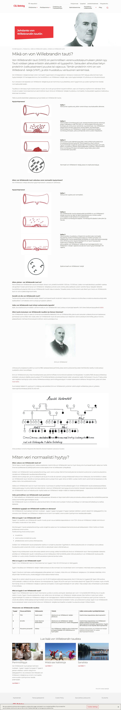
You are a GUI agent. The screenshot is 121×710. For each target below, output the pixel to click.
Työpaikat (83, 3)
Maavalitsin (33, 3)
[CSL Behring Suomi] (17, 49)
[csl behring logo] (18, 704)
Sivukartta (105, 698)
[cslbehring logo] (19, 6)
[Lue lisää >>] (27, 651)
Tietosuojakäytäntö (38, 698)
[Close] (118, 707)
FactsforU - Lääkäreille (90, 7)
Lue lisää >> (16, 683)
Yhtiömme (33, 7)
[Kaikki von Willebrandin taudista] (39, 49)
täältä (101, 307)
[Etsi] (107, 7)
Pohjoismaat (74, 3)
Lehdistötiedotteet (92, 3)
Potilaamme (45, 7)
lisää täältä (15, 381)
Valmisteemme (74, 7)
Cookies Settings (93, 707)
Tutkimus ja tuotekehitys (57, 7)
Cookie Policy (59, 698)
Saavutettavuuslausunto (82, 698)
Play (100, 7)
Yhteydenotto (104, 3)
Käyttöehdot (17, 698)
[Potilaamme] (26, 49)
